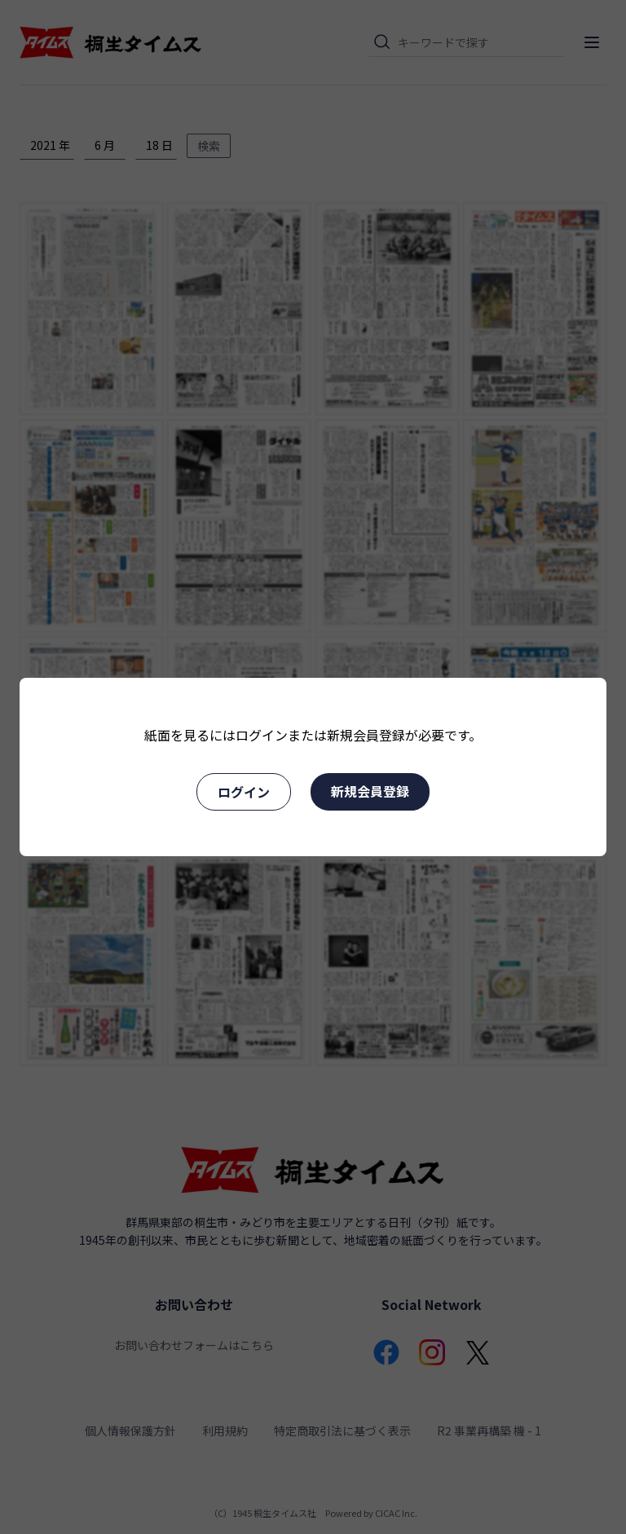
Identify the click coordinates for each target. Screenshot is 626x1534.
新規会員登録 (370, 791)
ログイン (244, 792)
